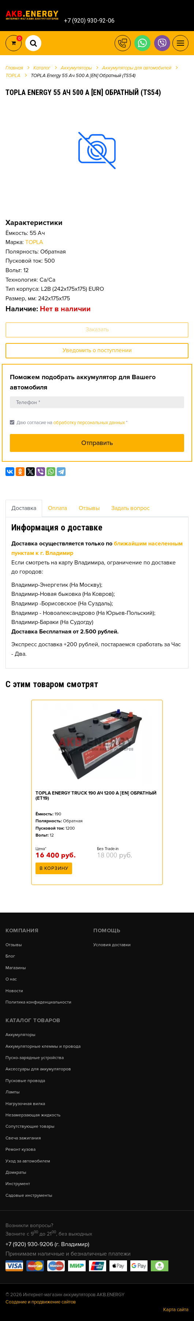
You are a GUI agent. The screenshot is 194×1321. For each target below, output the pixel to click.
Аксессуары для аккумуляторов (38, 1069)
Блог (10, 956)
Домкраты (15, 1172)
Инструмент (17, 1184)
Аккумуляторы (20, 1035)
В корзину (54, 868)
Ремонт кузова (20, 1149)
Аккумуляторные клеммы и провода (43, 1046)
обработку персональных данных (89, 423)
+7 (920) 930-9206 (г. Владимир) (47, 1244)
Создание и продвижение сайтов (40, 1302)
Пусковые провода (25, 1081)
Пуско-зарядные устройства (34, 1058)
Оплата (57, 508)
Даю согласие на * (68, 422)
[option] (97, 150)
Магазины (15, 968)
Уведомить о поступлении (97, 350)
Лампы (12, 1092)
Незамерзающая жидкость (32, 1115)
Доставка (23, 508)
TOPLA (34, 242)
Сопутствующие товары (30, 1126)
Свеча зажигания (23, 1138)
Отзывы (89, 508)
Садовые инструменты (28, 1195)
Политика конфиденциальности (38, 1002)
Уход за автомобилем (27, 1161)
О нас (11, 979)
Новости (14, 991)
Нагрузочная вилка (25, 1104)
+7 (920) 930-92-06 (89, 20)
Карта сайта (176, 1310)
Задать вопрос (130, 508)
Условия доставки (112, 945)
